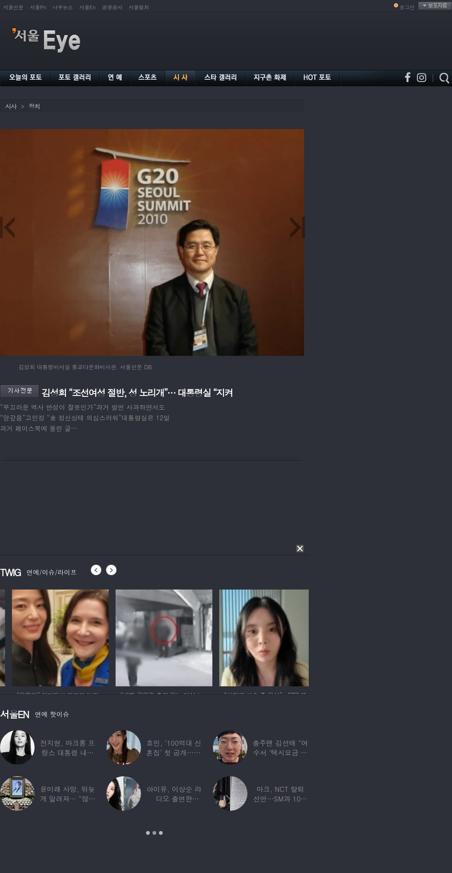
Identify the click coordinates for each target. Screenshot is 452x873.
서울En (87, 7)
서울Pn (38, 7)
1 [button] (148, 833)
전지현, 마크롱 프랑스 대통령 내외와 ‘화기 (67, 752)
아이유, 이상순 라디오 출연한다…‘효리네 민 (174, 798)
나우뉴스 (63, 7)
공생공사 (112, 7)
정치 (34, 106)
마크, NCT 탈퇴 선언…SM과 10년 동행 (280, 798)
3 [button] (161, 833)
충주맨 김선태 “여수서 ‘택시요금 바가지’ (280, 752)
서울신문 (13, 7)
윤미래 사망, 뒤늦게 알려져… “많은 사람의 (67, 798)
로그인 (407, 7)
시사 (10, 106)
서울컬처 (139, 7)
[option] (121, 636)
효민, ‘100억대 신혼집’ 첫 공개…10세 (173, 752)
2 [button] (154, 833)
